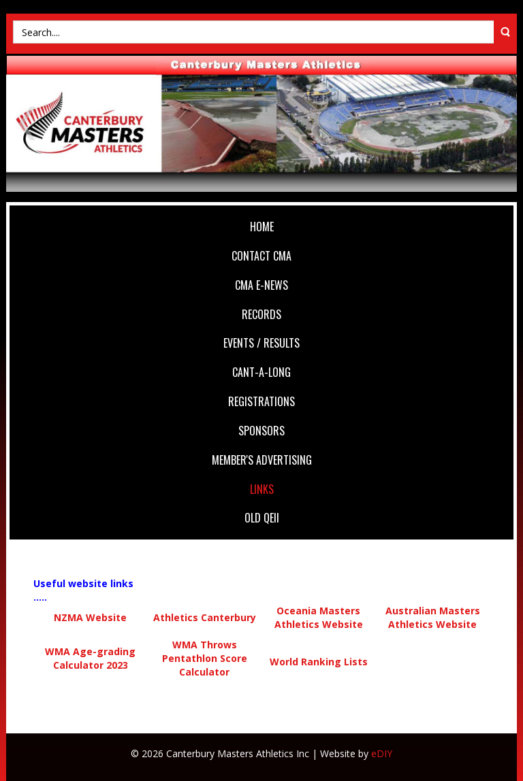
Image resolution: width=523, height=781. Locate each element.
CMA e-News (261, 285)
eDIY (381, 753)
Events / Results (261, 343)
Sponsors (261, 430)
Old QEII (261, 518)
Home (262, 226)
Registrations (261, 401)
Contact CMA (261, 256)
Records (261, 314)
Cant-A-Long (261, 372)
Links (262, 489)
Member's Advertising (262, 460)
